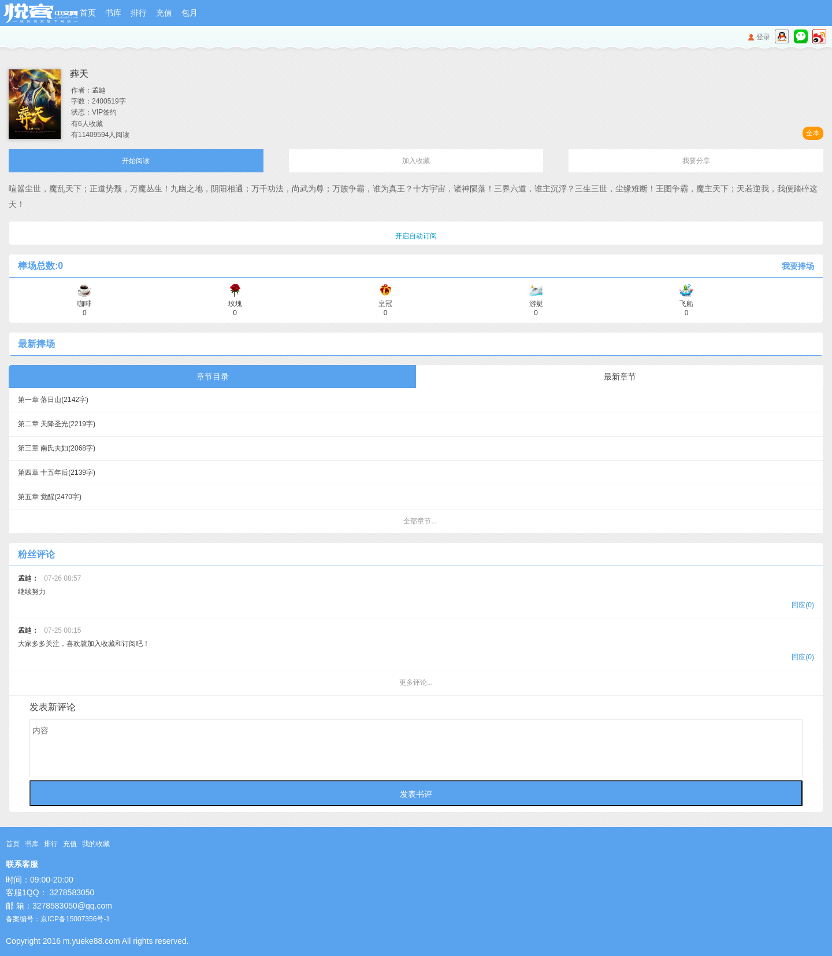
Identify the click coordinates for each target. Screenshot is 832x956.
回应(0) (803, 605)
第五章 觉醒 (49, 497)
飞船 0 (686, 304)
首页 (88, 12)
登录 (763, 37)
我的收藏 (96, 844)
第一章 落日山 (53, 400)
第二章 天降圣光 (56, 424)
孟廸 (99, 90)
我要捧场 (798, 266)
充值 (164, 12)
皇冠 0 (385, 304)
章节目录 (212, 376)
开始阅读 (136, 161)
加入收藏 (416, 161)
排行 (139, 12)
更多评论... (416, 682)
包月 (189, 12)
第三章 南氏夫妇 (56, 448)
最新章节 (620, 376)
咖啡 (84, 304)
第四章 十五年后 (56, 472)
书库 (113, 12)
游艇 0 (536, 304)
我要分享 (696, 161)
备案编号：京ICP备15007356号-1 (58, 919)
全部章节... (420, 521)
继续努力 (416, 593)
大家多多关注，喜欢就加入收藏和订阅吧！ (416, 645)
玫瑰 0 (235, 304)
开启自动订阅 (416, 236)
